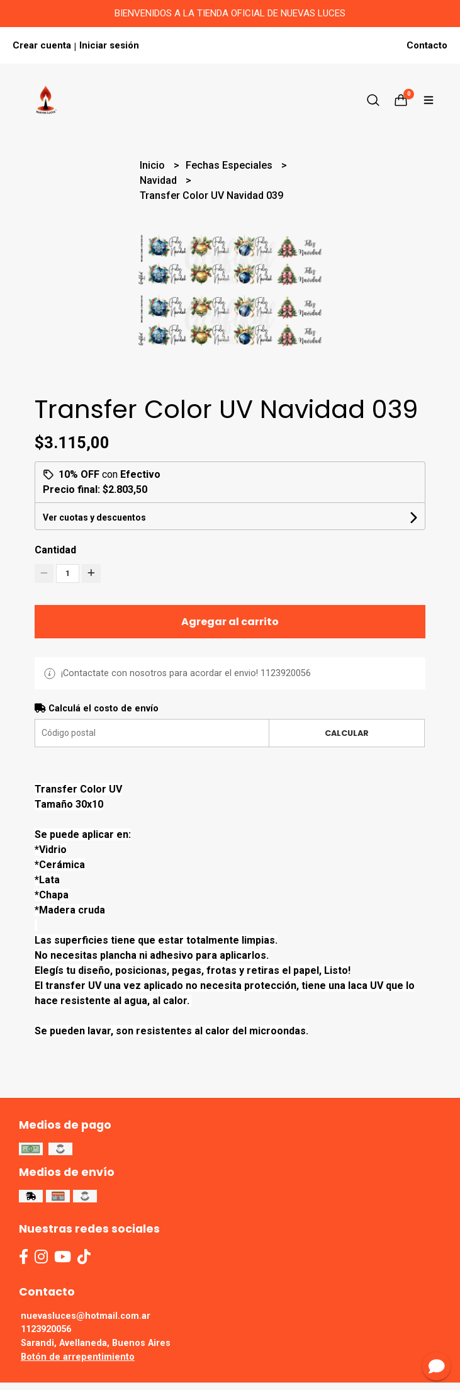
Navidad (159, 180)
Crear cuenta (42, 45)
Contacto (427, 45)
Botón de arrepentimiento (78, 1357)
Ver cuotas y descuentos (94, 517)
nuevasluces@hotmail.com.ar (85, 1316)
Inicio (153, 165)
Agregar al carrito (230, 621)
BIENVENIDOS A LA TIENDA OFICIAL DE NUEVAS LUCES (230, 13)
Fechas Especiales (230, 165)
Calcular (347, 733)
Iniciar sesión (109, 45)
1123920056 (46, 1329)
